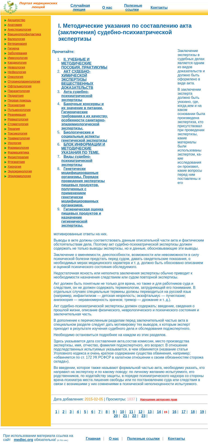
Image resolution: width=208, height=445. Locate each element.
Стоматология (18, 124)
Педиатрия (16, 95)
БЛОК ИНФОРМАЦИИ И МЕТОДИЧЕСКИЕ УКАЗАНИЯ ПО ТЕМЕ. (83, 148)
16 (174, 412)
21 (125, 416)
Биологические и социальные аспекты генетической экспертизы (84, 136)
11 (131, 412)
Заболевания (17, 53)
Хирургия (14, 166)
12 (140, 412)
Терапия (14, 129)
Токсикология (17, 133)
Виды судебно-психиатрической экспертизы (76, 161)
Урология (14, 143)
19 (202, 412)
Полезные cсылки (133, 7)
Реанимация (17, 114)
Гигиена (13, 48)
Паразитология (19, 91)
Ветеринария (17, 43)
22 (134, 416)
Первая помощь (19, 100)
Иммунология (17, 58)
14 (159, 412)
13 (150, 412)
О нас (107, 7)
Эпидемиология (19, 176)
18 (193, 412)
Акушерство (16, 20)
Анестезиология (19, 29)
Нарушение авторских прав (158, 399)
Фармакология (18, 147)
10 (122, 412)
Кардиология (17, 62)
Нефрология (17, 72)
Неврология (16, 67)
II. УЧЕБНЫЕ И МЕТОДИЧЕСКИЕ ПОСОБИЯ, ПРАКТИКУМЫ (84, 63)
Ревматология (18, 119)
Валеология (16, 39)
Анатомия (15, 25)
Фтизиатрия (16, 162)
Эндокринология (20, 171)
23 (144, 416)
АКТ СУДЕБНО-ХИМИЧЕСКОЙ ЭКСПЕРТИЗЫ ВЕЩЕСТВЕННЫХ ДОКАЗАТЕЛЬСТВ (77, 80)
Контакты (159, 7)
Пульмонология (19, 110)
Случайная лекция (80, 7)
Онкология (15, 77)
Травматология (19, 138)
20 (116, 416)
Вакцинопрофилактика (24, 34)
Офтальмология (19, 86)
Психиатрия (16, 105)
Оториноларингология (24, 81)
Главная (93, 438)
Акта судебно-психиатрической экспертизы (76, 96)
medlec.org (23, 440)
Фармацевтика (18, 152)
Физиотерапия (18, 157)
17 (184, 412)
